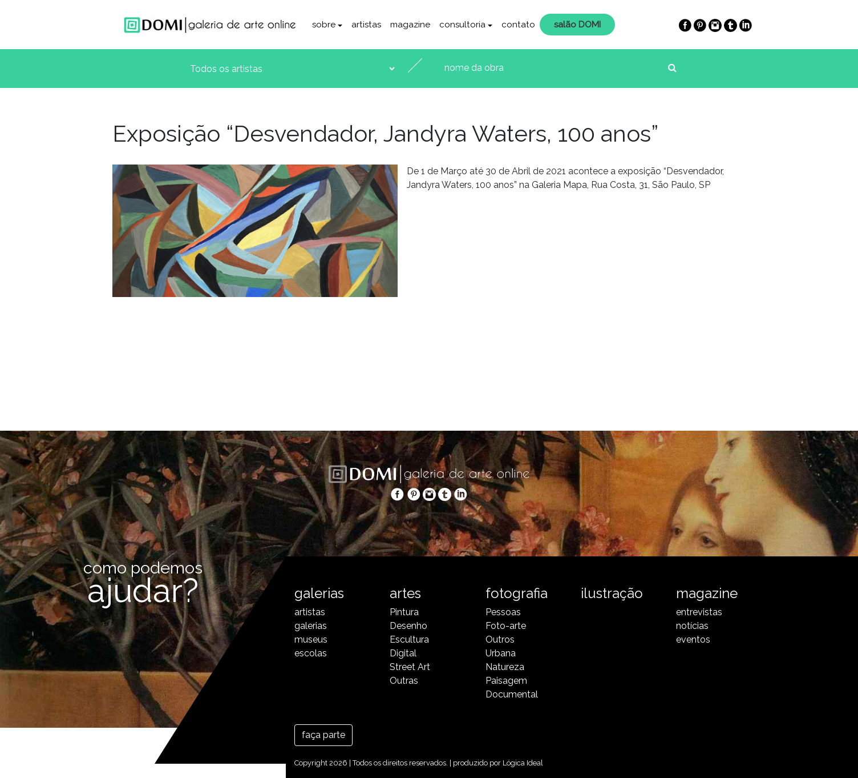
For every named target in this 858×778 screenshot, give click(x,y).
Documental (511, 694)
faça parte (323, 734)
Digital (403, 653)
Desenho (408, 625)
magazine (410, 24)
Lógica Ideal (523, 763)
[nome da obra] (552, 68)
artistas (366, 24)
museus (310, 639)
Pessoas (503, 612)
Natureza (504, 666)
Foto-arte (505, 625)
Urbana (500, 653)
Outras (404, 680)
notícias (692, 625)
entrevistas (699, 612)
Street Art (410, 666)
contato (518, 24)
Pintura (404, 612)
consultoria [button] (462, 24)
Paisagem (506, 680)
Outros (500, 639)
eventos (693, 639)
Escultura (409, 639)
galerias (310, 625)
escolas (310, 653)
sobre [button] (323, 24)
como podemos (143, 580)
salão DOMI (577, 24)
